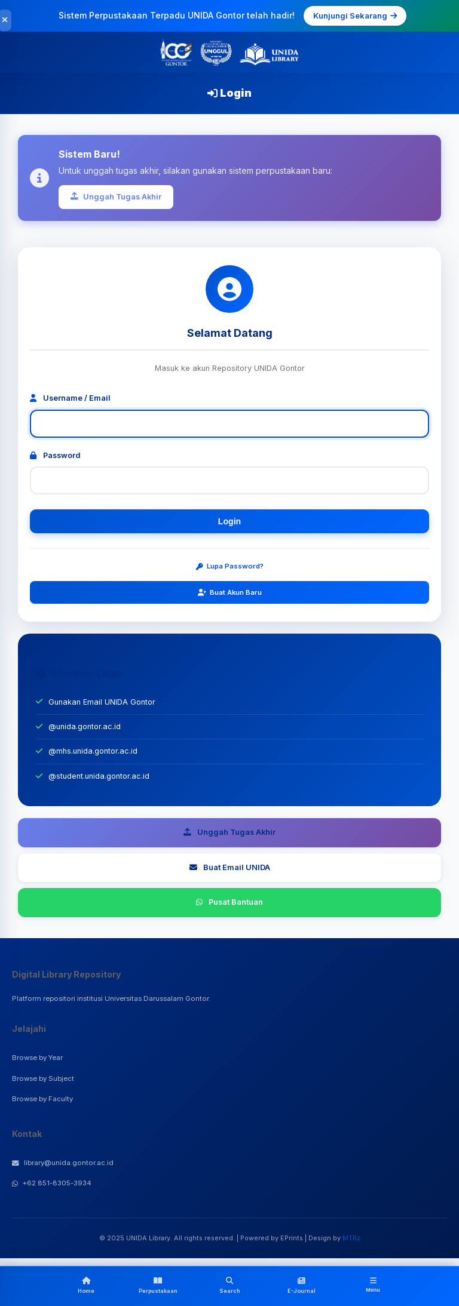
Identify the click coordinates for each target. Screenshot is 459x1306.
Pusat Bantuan (229, 902)
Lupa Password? (230, 566)
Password (55, 455)
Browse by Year (37, 1057)
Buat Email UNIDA (229, 867)
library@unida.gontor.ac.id (63, 1163)
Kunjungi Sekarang (355, 15)
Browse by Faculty (42, 1099)
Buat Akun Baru (230, 592)
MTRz (351, 1238)
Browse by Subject (43, 1078)
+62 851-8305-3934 (51, 1183)
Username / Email (70, 398)
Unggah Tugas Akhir (116, 196)
